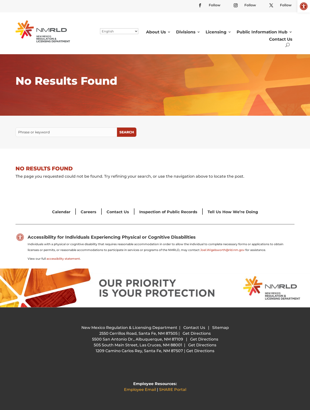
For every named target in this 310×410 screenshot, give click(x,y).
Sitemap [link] (220, 327)
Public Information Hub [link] (262, 32)
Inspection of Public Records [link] (168, 212)
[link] (303, 6)
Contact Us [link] (280, 39)
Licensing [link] (216, 32)
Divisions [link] (185, 32)
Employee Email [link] (140, 389)
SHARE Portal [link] (172, 389)
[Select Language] (119, 31)
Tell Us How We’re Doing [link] (233, 212)
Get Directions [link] (197, 333)
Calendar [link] (61, 212)
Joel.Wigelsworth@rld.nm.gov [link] (222, 250)
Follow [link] (214, 5)
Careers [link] (88, 212)
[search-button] (288, 45)
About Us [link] (156, 32)
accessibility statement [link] (63, 258)
